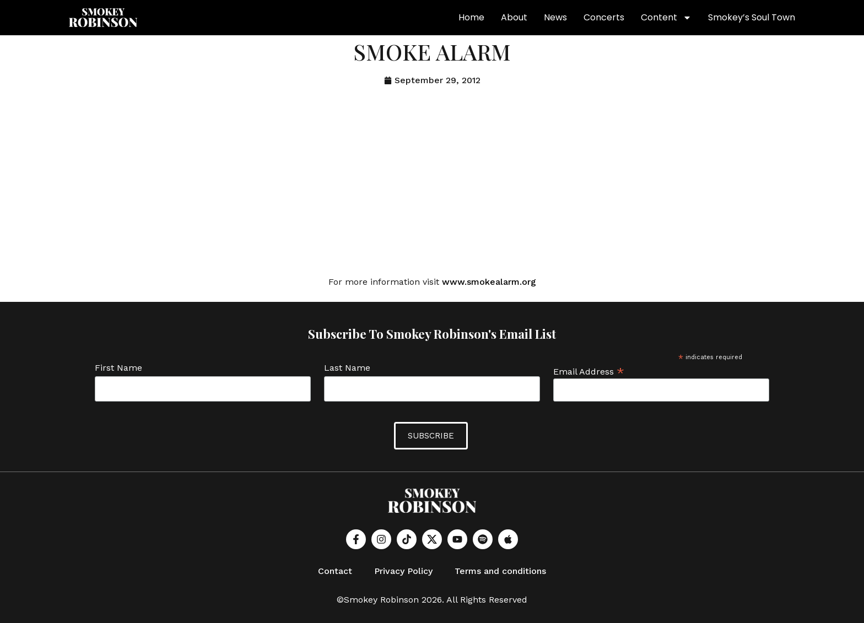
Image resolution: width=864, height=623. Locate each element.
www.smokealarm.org (489, 282)
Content (666, 17)
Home (471, 17)
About (514, 17)
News (555, 17)
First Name (118, 368)
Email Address (588, 371)
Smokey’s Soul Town (751, 17)
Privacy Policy (403, 571)
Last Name (347, 368)
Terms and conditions (500, 571)
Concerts (604, 17)
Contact (335, 571)
